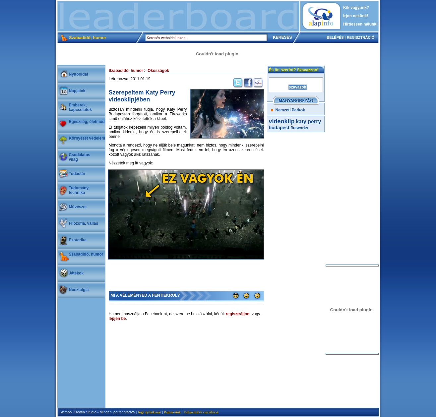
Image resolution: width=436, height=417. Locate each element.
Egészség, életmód (87, 121)
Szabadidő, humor (86, 254)
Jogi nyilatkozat (149, 412)
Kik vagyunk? (356, 7)
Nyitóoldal (78, 74)
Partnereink (172, 412)
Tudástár (77, 173)
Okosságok (158, 70)
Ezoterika (78, 240)
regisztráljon (237, 314)
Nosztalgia (79, 289)
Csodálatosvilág (80, 157)
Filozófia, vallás (83, 223)
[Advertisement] (178, 16)
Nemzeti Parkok (290, 110)
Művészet (78, 207)
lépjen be (117, 318)
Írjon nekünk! (355, 16)
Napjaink (77, 91)
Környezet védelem (87, 138)
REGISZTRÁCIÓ (360, 37)
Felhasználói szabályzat (201, 412)
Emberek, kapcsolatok (80, 107)
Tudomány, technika (79, 190)
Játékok (76, 273)
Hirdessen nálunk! (360, 24)
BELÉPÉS (335, 37)
